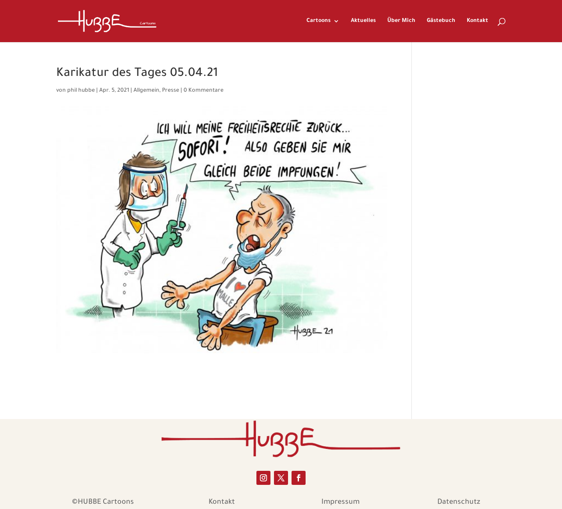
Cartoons (318, 21)
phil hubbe (81, 91)
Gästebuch (441, 21)
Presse (170, 91)
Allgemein (146, 91)
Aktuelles (363, 21)
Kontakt (477, 21)
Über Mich (401, 21)
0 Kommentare (203, 91)
